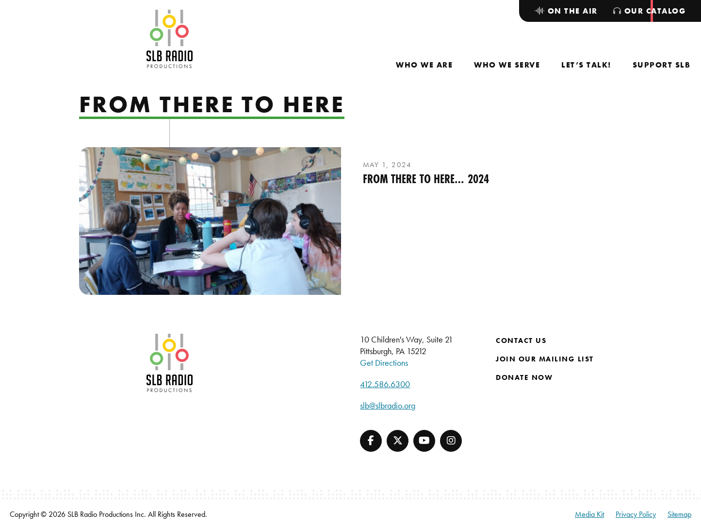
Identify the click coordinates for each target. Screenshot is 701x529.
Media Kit (589, 514)
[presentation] (210, 221)
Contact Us (521, 340)
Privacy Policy (636, 514)
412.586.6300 (385, 384)
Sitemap (679, 514)
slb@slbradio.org (387, 405)
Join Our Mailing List (545, 359)
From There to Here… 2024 (426, 179)
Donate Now (524, 377)
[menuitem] (424, 64)
